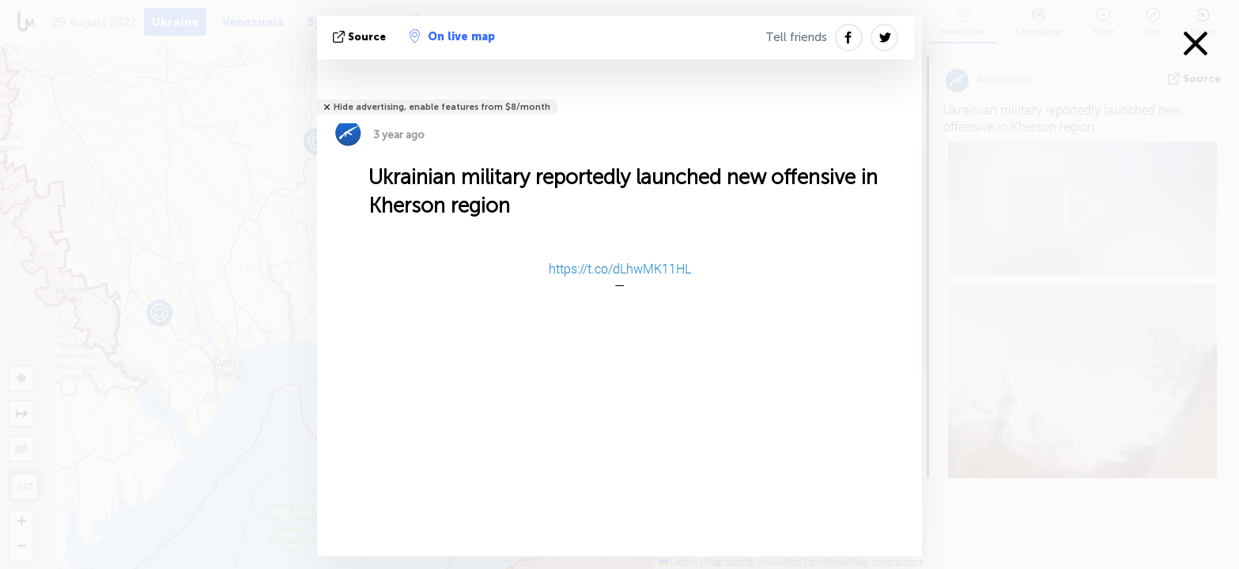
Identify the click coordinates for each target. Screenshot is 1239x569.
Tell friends (796, 37)
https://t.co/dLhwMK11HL (620, 268)
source (361, 37)
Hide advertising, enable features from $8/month (442, 107)
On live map (452, 36)
